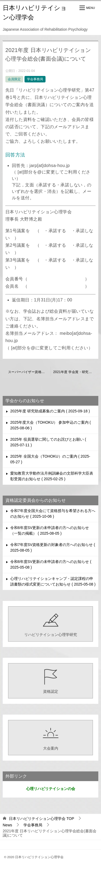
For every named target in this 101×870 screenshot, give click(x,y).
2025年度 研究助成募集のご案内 (50, 411)
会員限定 (14, 79)
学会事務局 (35, 79)
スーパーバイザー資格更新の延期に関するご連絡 (29, 372)
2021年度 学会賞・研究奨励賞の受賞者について (76, 372)
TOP (41, 818)
